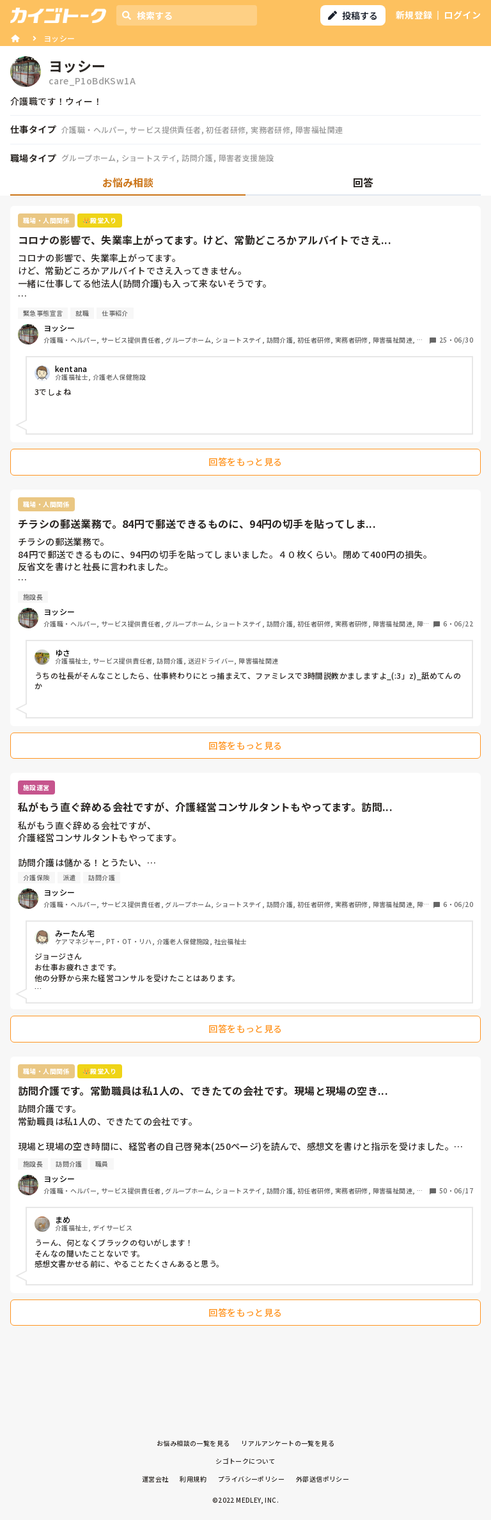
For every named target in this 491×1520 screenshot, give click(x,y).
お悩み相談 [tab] (127, 182)
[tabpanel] (245, 769)
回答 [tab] (363, 182)
